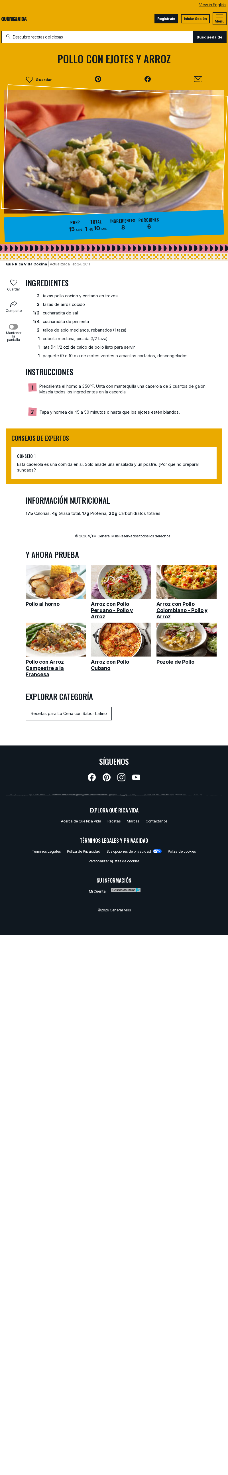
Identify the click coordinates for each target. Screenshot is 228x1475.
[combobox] (97, 37)
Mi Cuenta (97, 891)
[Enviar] (198, 79)
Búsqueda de (210, 37)
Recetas (114, 821)
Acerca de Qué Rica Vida (81, 821)
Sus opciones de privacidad (134, 851)
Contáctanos (156, 821)
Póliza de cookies (182, 851)
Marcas (133, 821)
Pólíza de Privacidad (83, 851)
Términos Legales (46, 851)
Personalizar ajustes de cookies (114, 861)
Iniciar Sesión (195, 19)
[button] (98, 79)
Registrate (166, 19)
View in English (212, 4)
